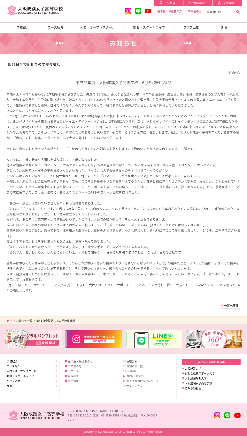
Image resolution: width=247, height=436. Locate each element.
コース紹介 (56, 27)
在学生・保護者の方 (169, 11)
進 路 (224, 27)
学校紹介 (23, 27)
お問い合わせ (134, 376)
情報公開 (131, 361)
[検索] (220, 12)
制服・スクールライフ (149, 27)
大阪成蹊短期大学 (196, 378)
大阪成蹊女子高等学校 (198, 383)
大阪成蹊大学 (193, 368)
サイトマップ (134, 386)
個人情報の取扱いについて (142, 381)
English (131, 371)
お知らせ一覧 (24, 321)
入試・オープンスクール (97, 27)
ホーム (8, 320)
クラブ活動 (191, 27)
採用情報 (228, 3)
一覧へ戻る (231, 305)
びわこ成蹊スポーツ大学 (200, 373)
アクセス (169, 3)
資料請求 (199, 3)
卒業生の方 (195, 11)
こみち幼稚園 (193, 388)
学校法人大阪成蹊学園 (211, 362)
